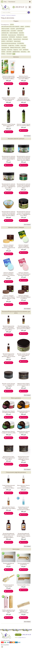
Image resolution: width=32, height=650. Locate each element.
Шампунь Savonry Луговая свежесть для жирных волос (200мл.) (8, 99)
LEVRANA (27, 26)
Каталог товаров (10, 15)
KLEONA (13, 28)
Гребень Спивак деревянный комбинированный (23, 611)
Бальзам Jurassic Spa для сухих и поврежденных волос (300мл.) (8, 385)
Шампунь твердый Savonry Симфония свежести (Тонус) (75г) (23, 246)
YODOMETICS (20, 35)
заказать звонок (18, 635)
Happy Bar (23, 45)
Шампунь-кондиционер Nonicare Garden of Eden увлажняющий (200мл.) (8, 77)
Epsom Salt (4, 39)
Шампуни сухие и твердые (16, 227)
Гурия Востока (5, 47)
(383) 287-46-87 (18, 7)
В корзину (9, 83)
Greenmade (25, 39)
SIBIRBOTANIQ (16, 51)
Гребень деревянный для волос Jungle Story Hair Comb (8, 611)
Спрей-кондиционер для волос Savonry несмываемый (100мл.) (8, 486)
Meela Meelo (17, 41)
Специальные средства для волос (16, 472)
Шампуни (16, 57)
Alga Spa (4, 49)
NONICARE (4, 35)
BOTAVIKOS (12, 37)
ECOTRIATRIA (20, 43)
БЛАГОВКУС (10, 41)
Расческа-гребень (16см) (24, 584)
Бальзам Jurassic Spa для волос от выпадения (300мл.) (23, 355)
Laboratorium (5, 37)
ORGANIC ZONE (5, 30)
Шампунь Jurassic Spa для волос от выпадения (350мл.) (8, 125)
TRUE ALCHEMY (5, 28)
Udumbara (9, 49)
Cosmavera (4, 45)
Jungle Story (11, 45)
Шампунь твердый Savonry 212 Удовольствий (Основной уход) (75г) (23, 274)
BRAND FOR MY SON (15, 47)
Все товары (27, 135)
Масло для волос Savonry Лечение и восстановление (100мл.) (23, 486)
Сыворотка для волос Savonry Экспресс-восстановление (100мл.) (23, 508)
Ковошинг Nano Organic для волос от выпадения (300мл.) (23, 385)
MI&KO (22, 26)
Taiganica (15, 49)
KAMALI (3, 53)
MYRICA (3, 41)
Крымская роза (12, 35)
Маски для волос (16, 398)
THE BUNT (9, 53)
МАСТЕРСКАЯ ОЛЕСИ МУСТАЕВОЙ (10, 26)
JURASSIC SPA (5, 32)
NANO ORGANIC (14, 32)
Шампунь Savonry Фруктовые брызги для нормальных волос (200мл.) (23, 99)
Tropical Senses (17, 39)
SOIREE (23, 47)
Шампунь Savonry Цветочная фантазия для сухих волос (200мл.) (23, 77)
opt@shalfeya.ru (22, 637)
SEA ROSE (8, 51)
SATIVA (12, 24)
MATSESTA (25, 49)
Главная (3, 15)
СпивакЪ (25, 37)
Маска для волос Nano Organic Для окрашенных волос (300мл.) (8, 458)
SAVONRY (21, 32)
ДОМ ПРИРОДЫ (20, 28)
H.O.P (20, 49)
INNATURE (20, 30)
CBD (29, 51)
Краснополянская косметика (9, 43)
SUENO (3, 51)
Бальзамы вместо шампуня (16, 138)
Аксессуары (16, 549)
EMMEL (10, 39)
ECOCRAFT (13, 30)
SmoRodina (19, 37)
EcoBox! (17, 45)
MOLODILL (23, 51)
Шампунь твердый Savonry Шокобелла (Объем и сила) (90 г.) (23, 297)
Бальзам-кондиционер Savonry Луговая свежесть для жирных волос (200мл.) (23, 327)
